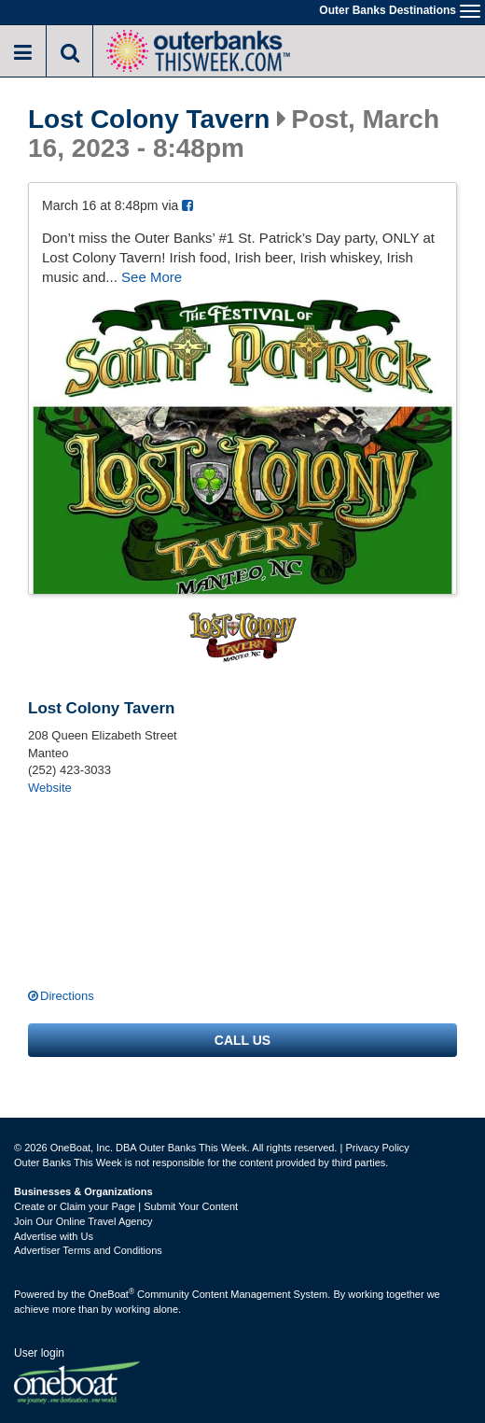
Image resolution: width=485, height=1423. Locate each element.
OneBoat (112, 1294)
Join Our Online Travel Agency (83, 1221)
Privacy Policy (377, 1147)
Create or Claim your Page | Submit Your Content (126, 1206)
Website (50, 788)
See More (151, 277)
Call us (242, 1040)
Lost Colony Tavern (149, 120)
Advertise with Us (53, 1236)
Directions (67, 996)
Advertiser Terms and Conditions (88, 1250)
